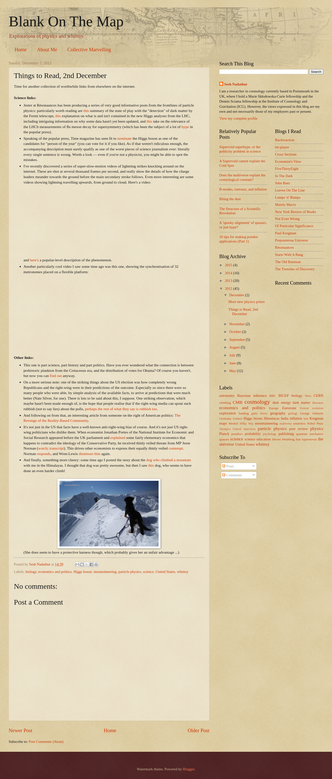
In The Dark (284, 176)
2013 (229, 281)
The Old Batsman (288, 262)
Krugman (316, 418)
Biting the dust (230, 199)
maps (223, 423)
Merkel (233, 423)
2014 (229, 273)
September (237, 340)
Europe (273, 408)
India (284, 418)
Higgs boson (83, 572)
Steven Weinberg (283, 439)
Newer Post (20, 730)
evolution (317, 408)
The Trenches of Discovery (295, 269)
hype (185, 127)
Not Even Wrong (287, 219)
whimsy (183, 572)
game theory (259, 413)
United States (165, 572)
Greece (237, 418)
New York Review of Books (295, 212)
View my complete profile (238, 118)
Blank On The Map (66, 21)
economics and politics (55, 572)
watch (42, 448)
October (235, 332)
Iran (306, 418)
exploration (227, 413)
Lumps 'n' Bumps (288, 197)
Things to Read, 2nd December (243, 311)
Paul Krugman (285, 233)
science (148, 572)
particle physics (129, 572)
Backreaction (284, 140)
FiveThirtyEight (287, 169)
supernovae (309, 439)
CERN (318, 396)
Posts (228, 466)
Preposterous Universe (291, 240)
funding (244, 413)
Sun (298, 439)
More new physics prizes (246, 302)
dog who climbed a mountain (168, 460)
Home (21, 49)
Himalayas (271, 418)
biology (31, 572)
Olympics (225, 429)
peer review (298, 429)
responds (44, 454)
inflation (296, 418)
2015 (229, 265)
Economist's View (288, 161)
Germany (225, 418)
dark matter (301, 402)
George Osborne (311, 413)
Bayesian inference (252, 396)
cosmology (257, 402)
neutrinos (299, 423)
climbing (225, 402)
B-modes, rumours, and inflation (243, 189)
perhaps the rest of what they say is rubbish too (121, 409)
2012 (229, 289)
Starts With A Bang (289, 255)
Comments (232, 475)
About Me (47, 49)
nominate (124, 138)
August (235, 347)
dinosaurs (317, 402)
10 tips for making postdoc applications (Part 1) (238, 239)
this (86, 110)
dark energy (282, 402)
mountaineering (105, 572)
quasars (224, 439)
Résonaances (284, 247)
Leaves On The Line (290, 190)
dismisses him (89, 454)
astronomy (227, 396)
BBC (272, 396)
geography (277, 413)
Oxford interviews (244, 429)
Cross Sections (286, 154)
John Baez (282, 183)
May (233, 371)
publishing (286, 434)
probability (253, 434)
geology (293, 413)
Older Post (198, 730)
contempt (176, 448)
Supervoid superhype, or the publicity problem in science (240, 149)
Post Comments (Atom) (46, 742)
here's (34, 260)
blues (308, 396)
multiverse (285, 423)
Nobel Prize (315, 423)
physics (316, 428)
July (232, 355)
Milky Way (246, 423)
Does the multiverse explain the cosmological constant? (242, 177)
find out (56, 376)
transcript (56, 448)
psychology (270, 434)
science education (258, 439)
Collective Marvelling (89, 49)
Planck (224, 434)
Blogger (188, 769)
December (237, 295)
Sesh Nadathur (40, 564)
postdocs (237, 434)
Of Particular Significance (294, 226)
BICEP (283, 396)
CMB (237, 402)
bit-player (282, 147)
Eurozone (289, 408)
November (237, 324)
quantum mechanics (309, 434)
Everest (304, 408)
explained (117, 437)
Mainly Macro (285, 205)
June (233, 363)
